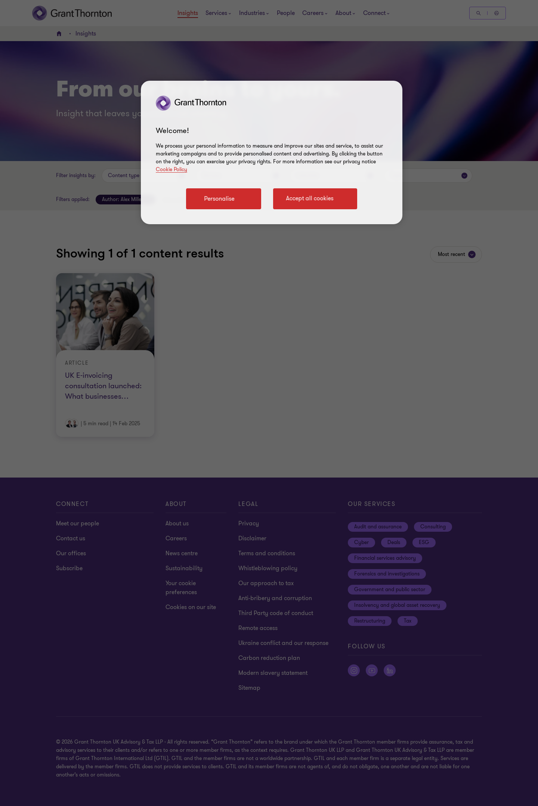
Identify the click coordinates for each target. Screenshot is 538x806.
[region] (271, 152)
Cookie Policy (171, 169)
